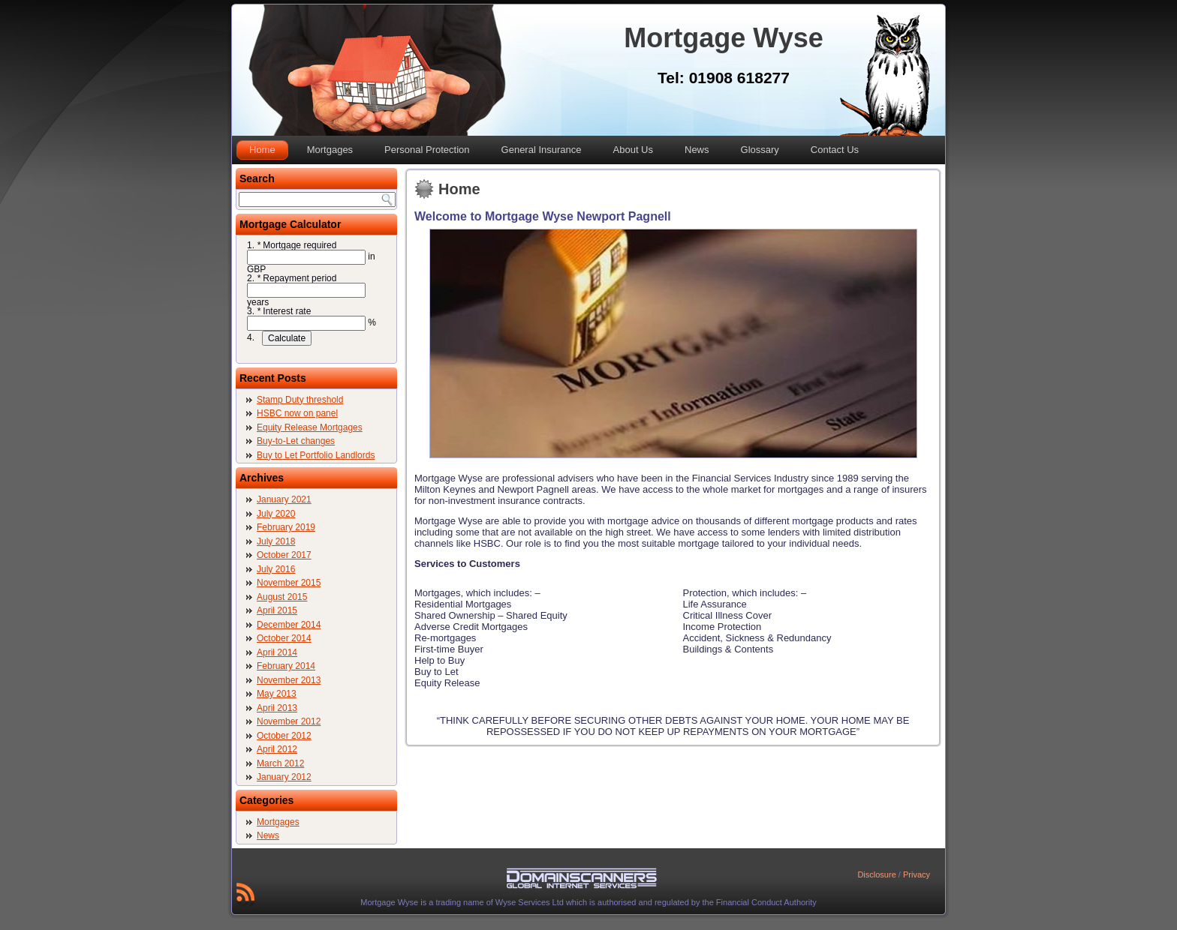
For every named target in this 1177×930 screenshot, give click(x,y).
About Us (633, 149)
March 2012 (280, 763)
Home (262, 149)
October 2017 (284, 555)
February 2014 (286, 666)
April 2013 (277, 708)
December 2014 (289, 625)
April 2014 (277, 652)
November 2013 (289, 680)
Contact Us (835, 149)
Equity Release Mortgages (310, 427)
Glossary (760, 149)
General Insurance (541, 149)
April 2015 (277, 610)
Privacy (916, 874)
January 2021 (284, 499)
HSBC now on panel (297, 413)
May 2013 (277, 693)
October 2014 (284, 638)
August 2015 (282, 597)
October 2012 (284, 735)
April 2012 (277, 749)
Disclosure (876, 874)
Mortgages (330, 149)
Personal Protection (426, 149)
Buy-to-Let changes (296, 441)
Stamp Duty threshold (300, 399)
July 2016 (276, 569)
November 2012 (289, 721)
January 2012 (284, 777)
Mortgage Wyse (723, 37)
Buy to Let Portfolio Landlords (316, 455)
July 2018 (276, 541)
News (697, 149)
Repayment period (296, 278)
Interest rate (284, 311)
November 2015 (289, 583)
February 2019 (286, 527)
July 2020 (276, 513)
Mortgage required (296, 245)
